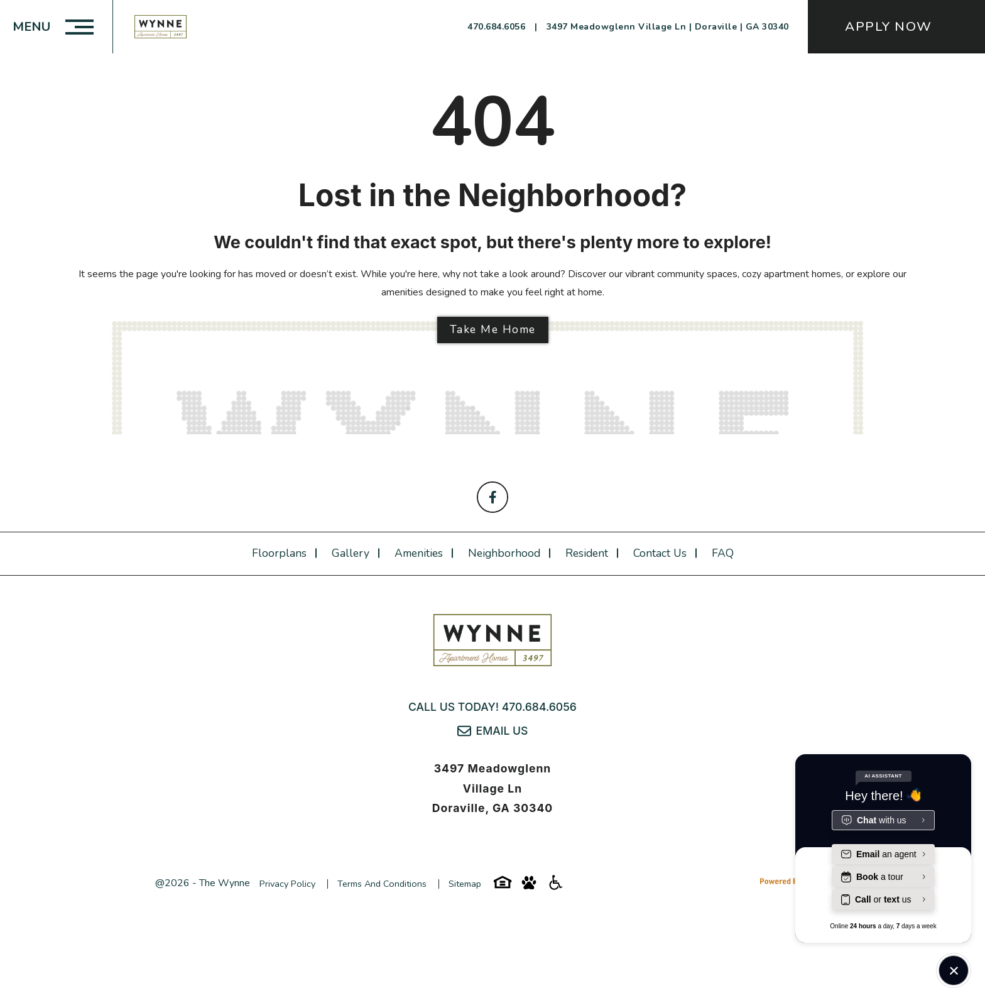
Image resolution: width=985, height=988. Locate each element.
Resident (586, 553)
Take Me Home (493, 329)
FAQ (723, 553)
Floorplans (279, 553)
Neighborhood (504, 553)
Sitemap (465, 883)
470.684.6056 (539, 706)
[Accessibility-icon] (555, 887)
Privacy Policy (287, 883)
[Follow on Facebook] (492, 497)
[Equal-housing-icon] (502, 887)
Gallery (350, 553)
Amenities (419, 553)
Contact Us (660, 553)
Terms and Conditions (382, 883)
